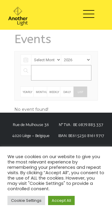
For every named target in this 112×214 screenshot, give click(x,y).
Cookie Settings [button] (26, 200)
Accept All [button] (61, 200)
